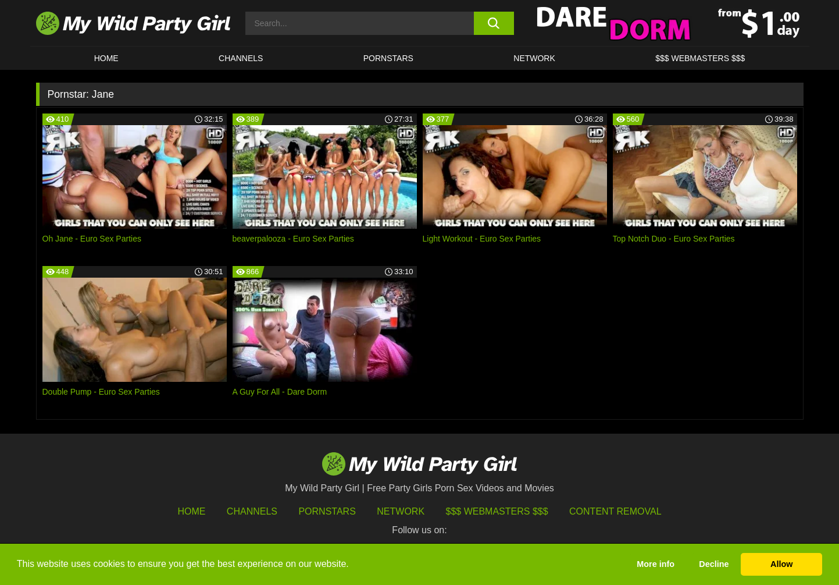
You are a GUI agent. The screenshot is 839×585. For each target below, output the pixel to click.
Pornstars (388, 58)
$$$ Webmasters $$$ (497, 511)
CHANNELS (241, 58)
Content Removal (615, 511)
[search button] (494, 23)
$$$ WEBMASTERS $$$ (700, 58)
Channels (252, 511)
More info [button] (655, 564)
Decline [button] (714, 564)
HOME (106, 58)
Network (534, 58)
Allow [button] (781, 564)
